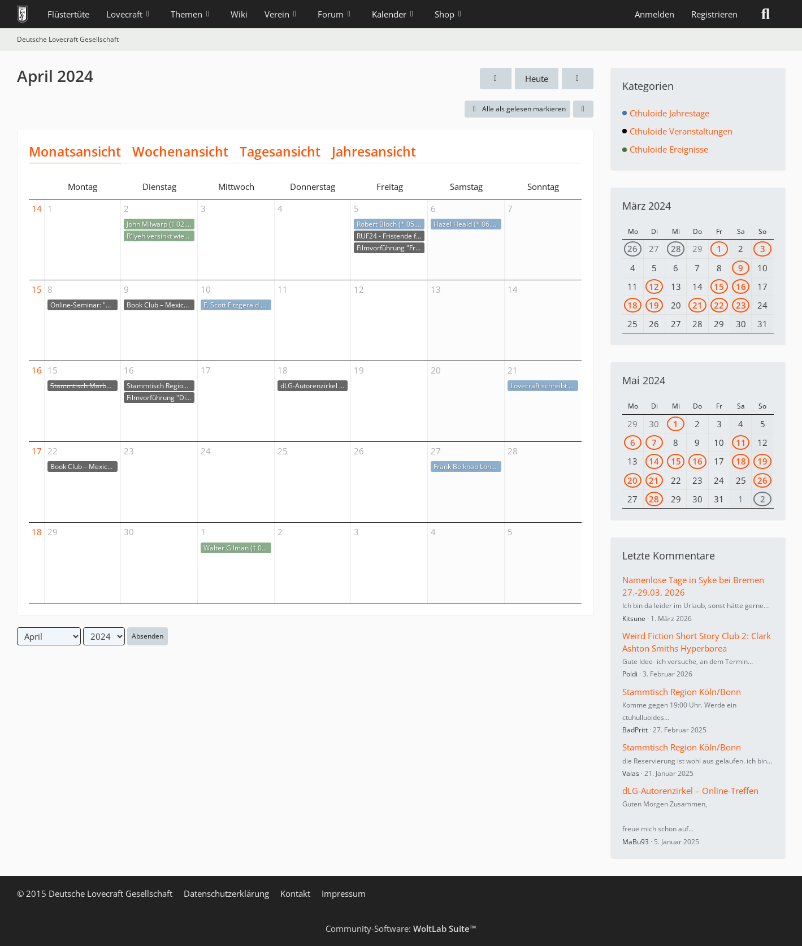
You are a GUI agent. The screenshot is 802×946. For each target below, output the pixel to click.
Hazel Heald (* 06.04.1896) (467, 224)
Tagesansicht (280, 151)
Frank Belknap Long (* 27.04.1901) (467, 466)
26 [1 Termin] (632, 248)
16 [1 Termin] (741, 286)
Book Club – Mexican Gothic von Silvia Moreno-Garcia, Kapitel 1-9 (160, 305)
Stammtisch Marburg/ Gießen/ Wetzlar (84, 385)
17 (37, 451)
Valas (630, 773)
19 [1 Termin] (654, 305)
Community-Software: (401, 928)
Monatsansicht (75, 151)
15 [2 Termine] (719, 286)
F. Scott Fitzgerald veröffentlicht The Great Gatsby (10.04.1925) (237, 305)
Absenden (147, 636)
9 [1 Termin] (740, 268)
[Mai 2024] (577, 78)
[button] (583, 109)
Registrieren (714, 14)
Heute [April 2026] (536, 78)
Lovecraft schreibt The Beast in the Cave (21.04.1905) (544, 385)
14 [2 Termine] (654, 461)
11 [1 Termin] (741, 442)
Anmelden (654, 14)
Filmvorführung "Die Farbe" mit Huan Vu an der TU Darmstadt (160, 397)
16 (37, 370)
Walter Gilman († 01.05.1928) (237, 548)
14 (37, 208)
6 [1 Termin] (632, 442)
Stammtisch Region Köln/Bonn (160, 385)
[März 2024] (495, 78)
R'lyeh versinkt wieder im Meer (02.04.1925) (160, 236)
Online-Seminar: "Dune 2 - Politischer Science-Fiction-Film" (84, 305)
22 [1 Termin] (719, 305)
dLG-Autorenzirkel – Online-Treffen (314, 385)
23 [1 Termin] (741, 305)
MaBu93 (635, 842)
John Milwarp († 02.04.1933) (160, 224)
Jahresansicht (374, 151)
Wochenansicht (180, 151)
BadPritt (635, 730)
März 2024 (646, 205)
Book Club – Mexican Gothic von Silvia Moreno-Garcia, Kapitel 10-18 (84, 466)
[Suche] (766, 14)
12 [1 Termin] (654, 286)
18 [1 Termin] (632, 305)
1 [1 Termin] (719, 248)
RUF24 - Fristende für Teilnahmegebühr (390, 236)
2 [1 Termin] (762, 499)
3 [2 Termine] (762, 248)
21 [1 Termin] (697, 305)
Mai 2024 (643, 380)
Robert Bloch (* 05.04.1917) (390, 224)
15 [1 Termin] (676, 461)
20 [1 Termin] (632, 480)
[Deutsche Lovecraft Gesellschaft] (22, 14)
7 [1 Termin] (654, 442)
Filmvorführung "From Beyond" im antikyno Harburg (390, 248)
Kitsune (633, 618)
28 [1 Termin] (676, 248)
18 (37, 531)
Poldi (630, 674)
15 (37, 289)
